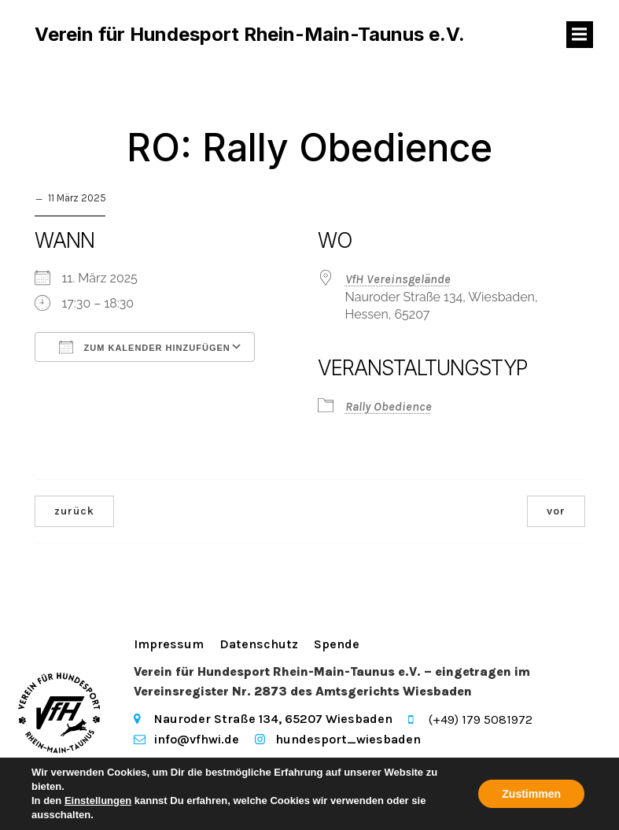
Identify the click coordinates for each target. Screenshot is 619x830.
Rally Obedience (388, 407)
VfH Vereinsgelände (398, 280)
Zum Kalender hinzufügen (144, 348)
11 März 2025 (77, 199)
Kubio (151, 784)
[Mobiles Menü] (579, 35)
